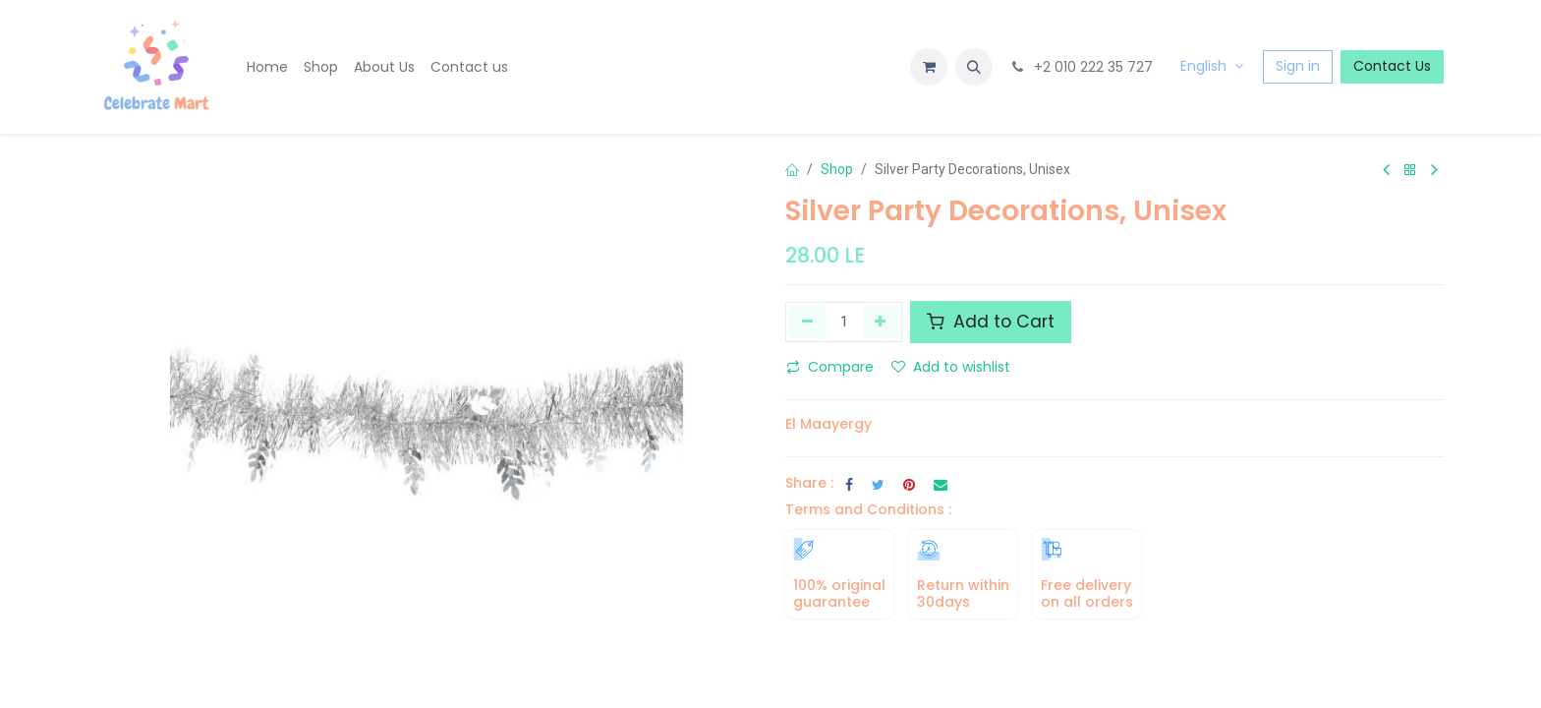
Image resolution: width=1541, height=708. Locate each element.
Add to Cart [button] (991, 321)
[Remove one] (807, 321)
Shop (837, 169)
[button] (974, 67)
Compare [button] (830, 367)
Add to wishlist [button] (950, 367)
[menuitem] (267, 67)
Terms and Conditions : (868, 509)
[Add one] (881, 321)
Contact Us (1392, 66)
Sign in (1298, 66)
